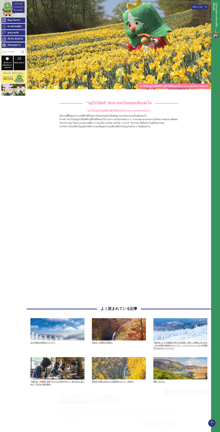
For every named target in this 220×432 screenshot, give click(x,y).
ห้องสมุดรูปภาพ (13, 45)
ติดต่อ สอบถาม (19, 60)
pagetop (212, 423)
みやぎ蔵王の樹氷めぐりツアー (42, 343)
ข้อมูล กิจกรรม (13, 20)
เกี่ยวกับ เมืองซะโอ (15, 39)
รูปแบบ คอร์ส (13, 33)
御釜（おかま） (159, 382)
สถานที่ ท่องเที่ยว (14, 26)
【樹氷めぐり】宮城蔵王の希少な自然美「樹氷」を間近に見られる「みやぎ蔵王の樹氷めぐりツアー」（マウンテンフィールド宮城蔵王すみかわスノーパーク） (180, 345)
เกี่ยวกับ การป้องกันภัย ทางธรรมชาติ (7, 62)
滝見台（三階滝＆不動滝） (102, 343)
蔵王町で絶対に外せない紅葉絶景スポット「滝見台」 (113, 382)
